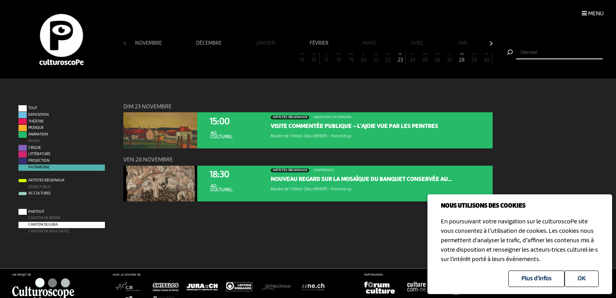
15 (301, 58)
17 (326, 58)
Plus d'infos (536, 279)
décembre (209, 43)
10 (240, 58)
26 (437, 58)
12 (264, 58)
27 (449, 58)
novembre (149, 43)
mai (463, 43)
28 (462, 58)
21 (375, 58)
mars (370, 43)
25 (425, 58)
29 (474, 58)
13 (276, 58)
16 (314, 58)
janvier (266, 43)
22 (388, 58)
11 (252, 58)
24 (412, 58)
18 (338, 58)
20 (363, 58)
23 (400, 58)
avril (418, 43)
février (320, 43)
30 (486, 58)
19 (351, 58)
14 (289, 58)
